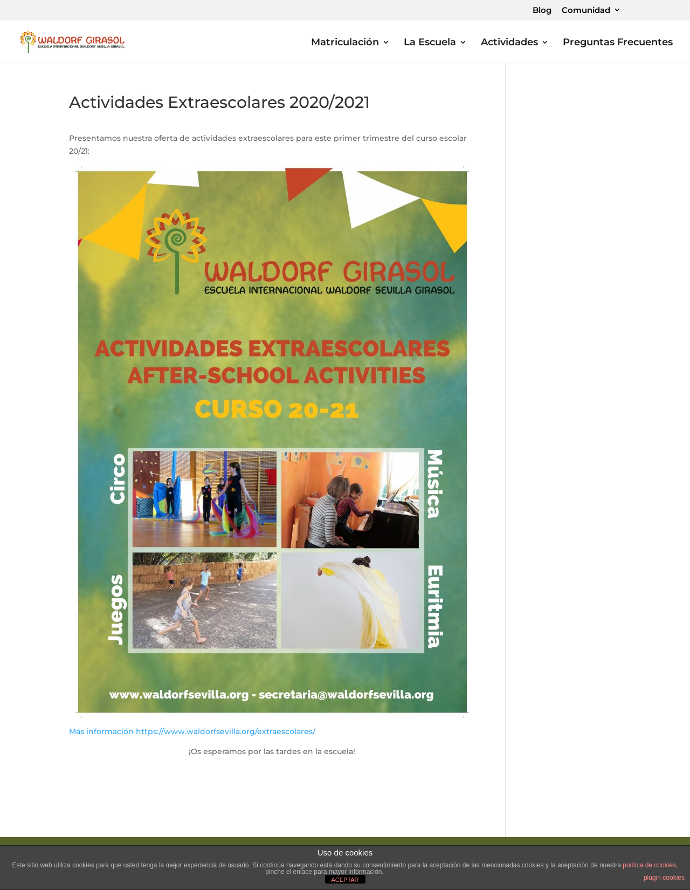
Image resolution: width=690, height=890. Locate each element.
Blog (542, 10)
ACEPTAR (344, 880)
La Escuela (430, 43)
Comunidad (586, 10)
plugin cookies (664, 877)
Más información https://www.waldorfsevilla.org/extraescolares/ (192, 731)
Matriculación (345, 43)
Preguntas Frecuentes (618, 43)
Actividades (509, 43)
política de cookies (649, 865)
